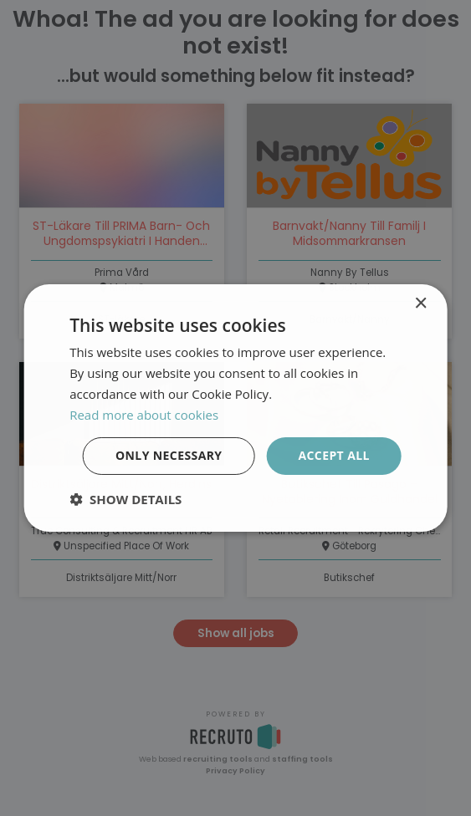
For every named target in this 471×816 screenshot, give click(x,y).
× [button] (420, 304)
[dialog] (235, 408)
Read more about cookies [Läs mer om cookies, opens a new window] (143, 414)
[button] (125, 499)
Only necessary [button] (168, 455)
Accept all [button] (333, 455)
